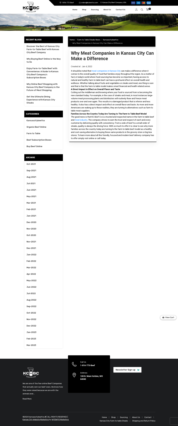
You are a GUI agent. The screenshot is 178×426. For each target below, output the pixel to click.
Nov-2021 (31, 241)
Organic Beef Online (36, 127)
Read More (27, 399)
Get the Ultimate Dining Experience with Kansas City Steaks (41, 99)
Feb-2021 (31, 209)
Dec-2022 (31, 326)
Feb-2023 (31, 338)
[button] (168, 317)
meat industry (81, 120)
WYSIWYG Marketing (60, 420)
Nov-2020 (31, 229)
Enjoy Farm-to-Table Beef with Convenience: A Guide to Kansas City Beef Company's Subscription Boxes (42, 73)
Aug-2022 (31, 300)
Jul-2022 (31, 293)
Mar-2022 (31, 267)
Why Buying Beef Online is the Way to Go (44, 60)
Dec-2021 (31, 248)
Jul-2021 (31, 183)
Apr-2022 (31, 274)
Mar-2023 (31, 345)
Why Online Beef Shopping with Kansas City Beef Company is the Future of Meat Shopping (43, 87)
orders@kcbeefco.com (89, 3)
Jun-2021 (31, 190)
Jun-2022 (31, 287)
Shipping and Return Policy (143, 421)
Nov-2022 (31, 319)
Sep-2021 (31, 170)
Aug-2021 (31, 177)
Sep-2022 (31, 306)
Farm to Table (33, 133)
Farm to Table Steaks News (88, 40)
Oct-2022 (31, 313)
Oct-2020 (31, 235)
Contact (147, 417)
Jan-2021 (31, 216)
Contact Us (120, 10)
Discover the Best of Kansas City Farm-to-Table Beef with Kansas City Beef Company (43, 49)
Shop (84, 10)
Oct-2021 (31, 164)
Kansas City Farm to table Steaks (114, 421)
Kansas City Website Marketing (36, 420)
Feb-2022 (31, 261)
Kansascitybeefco (36, 120)
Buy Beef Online (34, 146)
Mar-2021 (31, 203)
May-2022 (31, 280)
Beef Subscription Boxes (39, 140)
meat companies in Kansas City (106, 71)
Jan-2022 (31, 254)
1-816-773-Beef (68, 3)
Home (74, 10)
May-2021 (31, 196)
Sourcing (95, 10)
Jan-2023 (31, 332)
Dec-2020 (31, 222)
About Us (107, 10)
